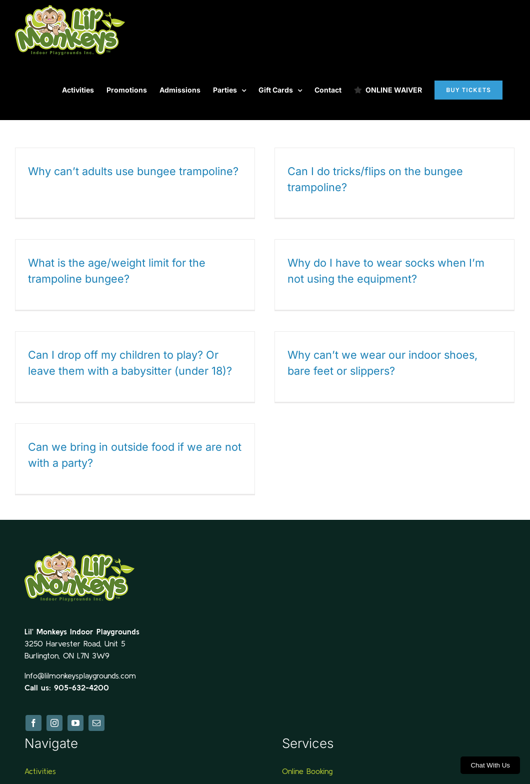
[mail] (96, 718)
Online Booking (307, 765)
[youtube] (76, 718)
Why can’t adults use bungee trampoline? (133, 171)
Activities (40, 765)
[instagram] (54, 718)
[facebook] (34, 718)
